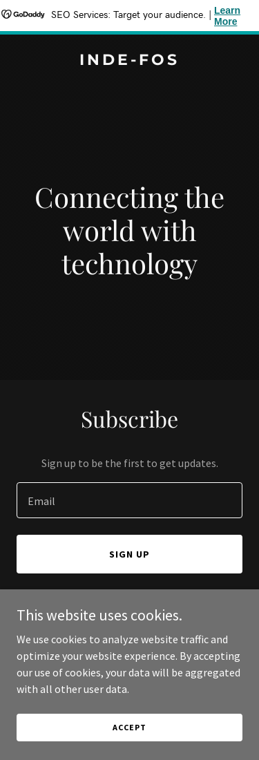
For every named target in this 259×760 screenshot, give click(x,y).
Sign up (129, 554)
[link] (129, 61)
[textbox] (129, 500)
